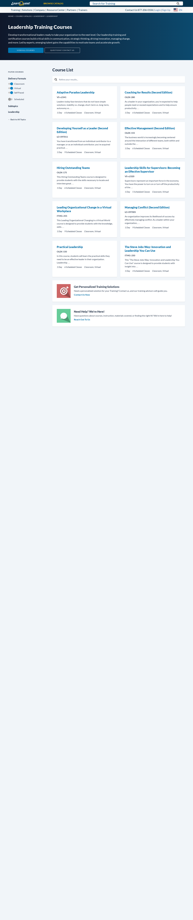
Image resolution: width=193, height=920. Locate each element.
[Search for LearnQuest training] (136, 3)
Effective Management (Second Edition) (150, 128)
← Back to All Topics (17, 119)
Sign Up (166, 9)
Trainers (82, 9)
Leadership (13, 112)
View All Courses (26, 50)
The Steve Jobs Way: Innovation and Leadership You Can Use (148, 248)
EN (180, 9)
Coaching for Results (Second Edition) (148, 92)
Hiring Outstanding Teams (73, 167)
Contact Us (131, 9)
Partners (71, 9)
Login (158, 9)
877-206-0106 (145, 9)
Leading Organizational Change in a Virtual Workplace (84, 209)
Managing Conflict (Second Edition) (147, 207)
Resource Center (56, 9)
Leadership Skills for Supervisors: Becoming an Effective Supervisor (152, 169)
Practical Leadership (70, 247)
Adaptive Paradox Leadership (75, 92)
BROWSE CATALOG (53, 3)
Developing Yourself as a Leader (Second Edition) (82, 130)
